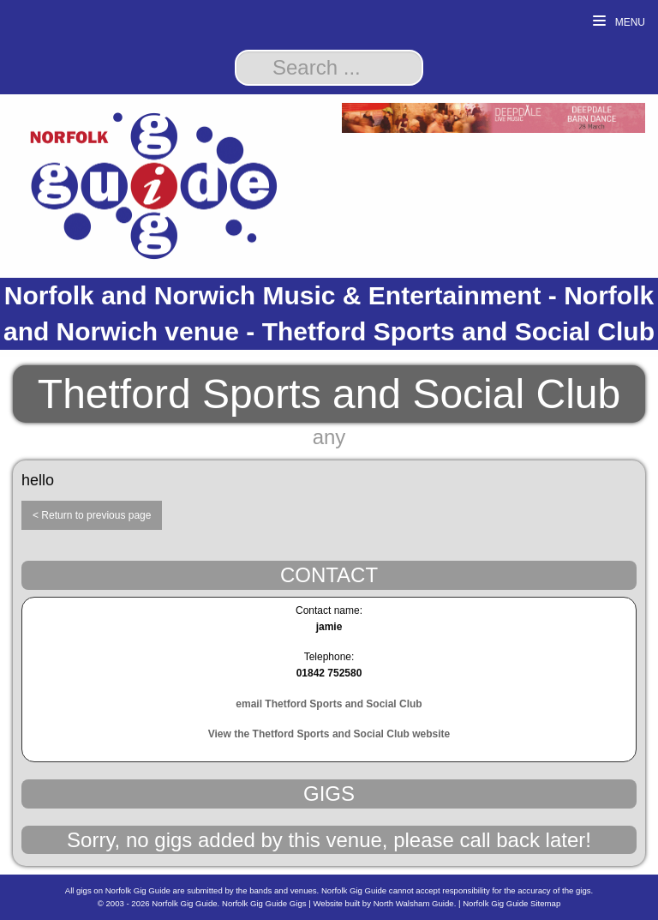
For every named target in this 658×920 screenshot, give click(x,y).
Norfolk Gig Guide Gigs (264, 903)
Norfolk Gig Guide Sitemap (511, 903)
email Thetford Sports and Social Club (329, 704)
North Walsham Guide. (415, 903)
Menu (619, 21)
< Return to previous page (92, 515)
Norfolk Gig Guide (184, 903)
